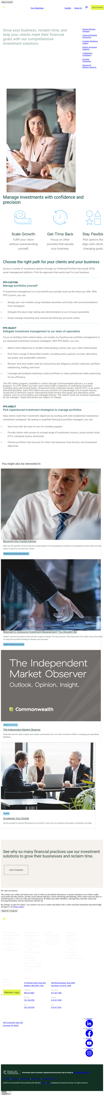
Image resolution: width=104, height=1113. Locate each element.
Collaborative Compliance (87, 54)
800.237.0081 (29, 996)
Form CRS (6, 1081)
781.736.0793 (29, 1010)
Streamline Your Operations (11, 945)
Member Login (11, 992)
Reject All (5, 911)
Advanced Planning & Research (89, 36)
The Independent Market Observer (53, 936)
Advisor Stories (53, 941)
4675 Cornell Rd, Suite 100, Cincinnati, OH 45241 (74, 985)
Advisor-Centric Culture (74, 942)
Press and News (53, 944)
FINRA (43, 1085)
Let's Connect (16, 870)
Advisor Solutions (54, 8)
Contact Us (7, 982)
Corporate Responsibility (73, 953)
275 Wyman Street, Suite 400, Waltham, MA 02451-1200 (33, 985)
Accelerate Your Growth (11, 939)
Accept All (13, 911)
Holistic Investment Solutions (33, 953)
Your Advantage (37, 8)
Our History (72, 938)
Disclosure (15, 1081)
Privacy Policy (18, 907)
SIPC (48, 1085)
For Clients (7, 985)
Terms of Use (36, 1081)
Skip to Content (7, 2)
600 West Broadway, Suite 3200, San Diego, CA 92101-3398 (53, 985)
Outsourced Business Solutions (89, 66)
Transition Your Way (12, 949)
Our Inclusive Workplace (73, 948)
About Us (78, 8)
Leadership (72, 935)
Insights (68, 8)
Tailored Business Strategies (88, 30)
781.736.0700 (29, 1003)
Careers (6, 979)
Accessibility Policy (49, 1081)
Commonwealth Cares (76, 958)
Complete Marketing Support (33, 948)
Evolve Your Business (13, 935)
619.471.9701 (50, 1010)
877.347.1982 (50, 996)
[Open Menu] (6, 1096)
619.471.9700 (50, 1003)
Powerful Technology (86, 60)
